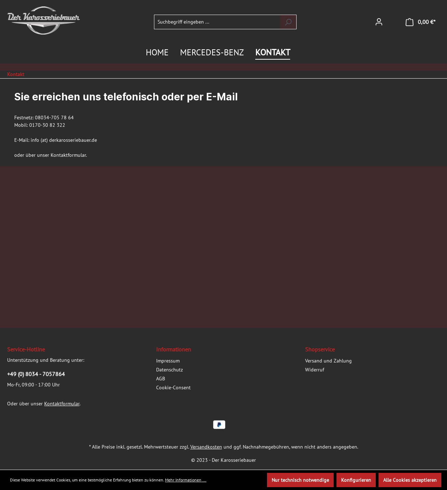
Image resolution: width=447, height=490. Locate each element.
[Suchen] (288, 22)
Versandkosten (206, 447)
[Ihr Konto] (379, 22)
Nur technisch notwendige (300, 480)
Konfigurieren (356, 480)
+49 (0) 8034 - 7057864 (36, 374)
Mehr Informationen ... (185, 479)
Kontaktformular (68, 155)
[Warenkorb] (420, 22)
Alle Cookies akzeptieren (410, 480)
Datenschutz (169, 369)
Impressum (168, 361)
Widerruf (314, 369)
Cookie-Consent (173, 387)
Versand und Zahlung (328, 361)
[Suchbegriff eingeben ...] (217, 22)
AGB (160, 378)
